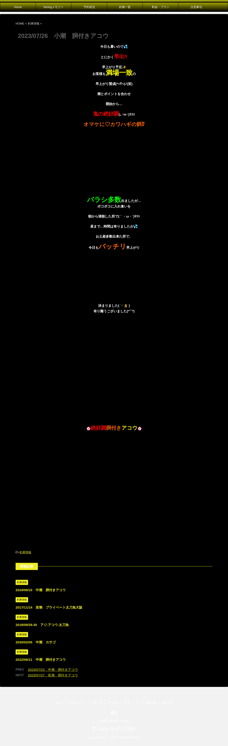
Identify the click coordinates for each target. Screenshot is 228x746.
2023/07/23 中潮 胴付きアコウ (53, 669)
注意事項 (196, 7)
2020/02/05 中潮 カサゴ (36, 642)
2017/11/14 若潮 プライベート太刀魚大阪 (49, 607)
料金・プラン (160, 7)
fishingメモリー (54, 7)
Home (18, 7)
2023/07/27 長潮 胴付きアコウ (53, 675)
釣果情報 (25, 552)
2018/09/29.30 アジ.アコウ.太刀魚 (42, 625)
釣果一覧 (125, 7)
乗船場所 (151, 702)
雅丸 (114, 713)
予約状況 (89, 7)
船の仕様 (168, 702)
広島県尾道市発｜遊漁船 (114, 721)
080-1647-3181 (114, 728)
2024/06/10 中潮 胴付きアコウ (41, 590)
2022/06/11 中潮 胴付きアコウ (41, 659)
